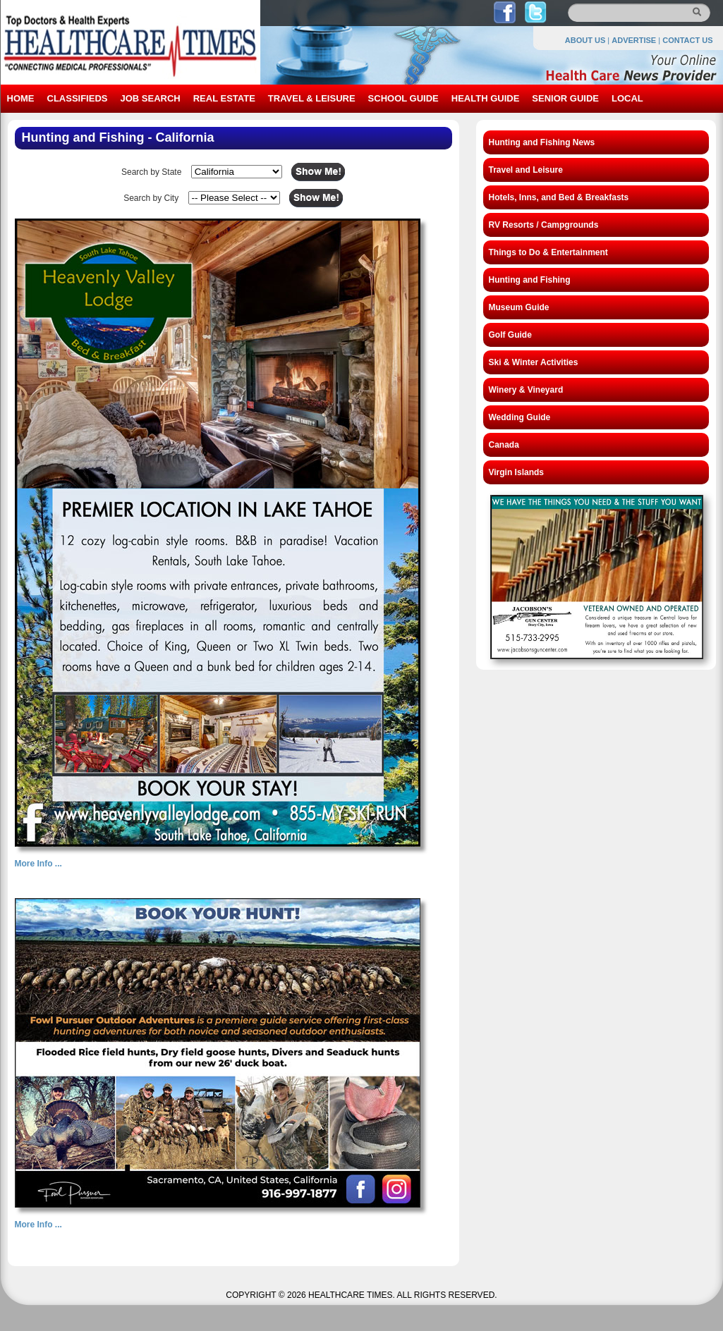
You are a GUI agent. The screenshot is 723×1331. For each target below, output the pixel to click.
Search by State (151, 172)
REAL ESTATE (224, 98)
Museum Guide (519, 307)
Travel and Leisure (526, 170)
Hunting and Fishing (530, 280)
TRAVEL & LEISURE (312, 98)
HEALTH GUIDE (485, 98)
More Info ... (38, 864)
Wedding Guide (520, 417)
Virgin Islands (516, 472)
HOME (21, 98)
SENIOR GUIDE (565, 98)
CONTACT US (687, 40)
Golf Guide (510, 335)
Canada (504, 445)
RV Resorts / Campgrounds (544, 225)
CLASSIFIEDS (77, 98)
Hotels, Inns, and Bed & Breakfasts (559, 197)
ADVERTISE (634, 40)
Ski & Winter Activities (533, 362)
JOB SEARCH (150, 98)
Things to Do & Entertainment (548, 252)
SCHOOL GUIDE (403, 98)
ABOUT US (585, 40)
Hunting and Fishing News (542, 142)
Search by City (150, 198)
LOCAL (627, 98)
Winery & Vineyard (526, 390)
